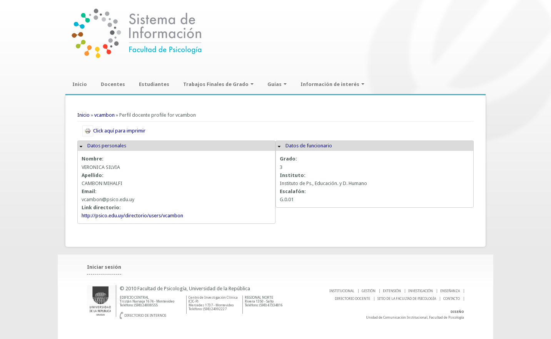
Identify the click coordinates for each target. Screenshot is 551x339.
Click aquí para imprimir (113, 131)
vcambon (104, 115)
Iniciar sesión (104, 267)
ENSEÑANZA (450, 291)
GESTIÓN (369, 291)
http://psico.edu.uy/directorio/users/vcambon (132, 215)
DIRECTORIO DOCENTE (352, 299)
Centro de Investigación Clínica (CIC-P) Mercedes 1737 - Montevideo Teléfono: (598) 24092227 (213, 303)
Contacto (451, 299)
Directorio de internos (145, 316)
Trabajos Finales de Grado (218, 84)
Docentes (113, 84)
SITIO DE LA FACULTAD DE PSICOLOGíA (406, 299)
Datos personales (106, 146)
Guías (277, 84)
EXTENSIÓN (392, 291)
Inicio (79, 84)
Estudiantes (154, 84)
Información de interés (332, 84)
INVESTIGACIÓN (420, 291)
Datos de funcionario (309, 146)
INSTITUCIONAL (341, 291)
